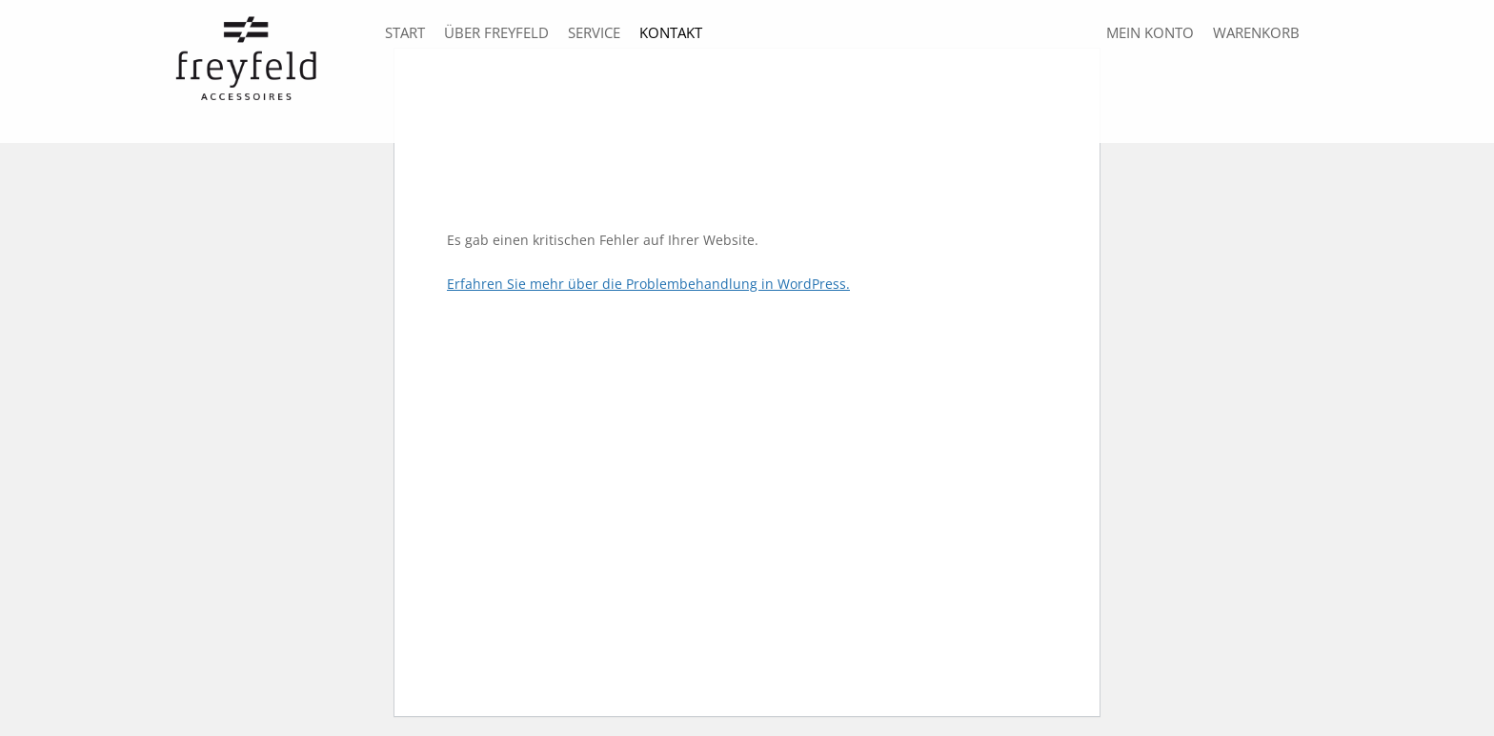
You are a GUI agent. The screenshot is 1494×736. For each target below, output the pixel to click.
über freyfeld (496, 32)
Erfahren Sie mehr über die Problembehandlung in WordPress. (648, 284)
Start (405, 32)
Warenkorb (1256, 32)
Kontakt (670, 32)
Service (594, 32)
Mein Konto (1150, 32)
